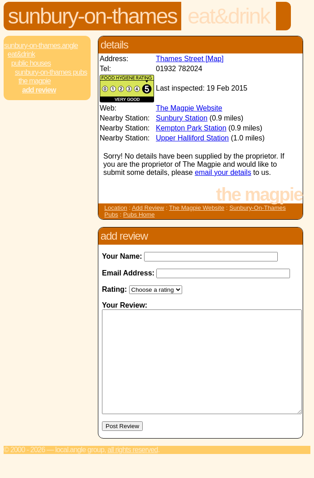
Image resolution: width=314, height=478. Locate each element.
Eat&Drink (229, 16)
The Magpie (35, 81)
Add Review (148, 207)
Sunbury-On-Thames (92, 16)
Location (115, 207)
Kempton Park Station (191, 128)
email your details (223, 172)
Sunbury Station (182, 118)
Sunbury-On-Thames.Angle (41, 45)
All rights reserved (132, 470)
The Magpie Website (189, 108)
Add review (39, 90)
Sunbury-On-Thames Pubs (51, 72)
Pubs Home (139, 214)
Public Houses (31, 63)
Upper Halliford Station (192, 138)
